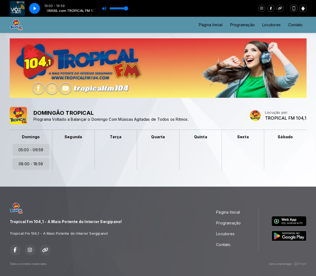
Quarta (158, 136)
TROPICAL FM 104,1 (286, 118)
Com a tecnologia (287, 264)
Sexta (243, 136)
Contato (295, 24)
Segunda (73, 136)
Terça (115, 136)
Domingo (31, 136)
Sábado (285, 136)
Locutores (271, 24)
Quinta (200, 136)
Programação (242, 24)
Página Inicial (211, 24)
